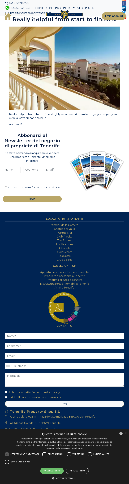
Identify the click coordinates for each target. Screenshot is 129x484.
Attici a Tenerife (64, 287)
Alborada (64, 248)
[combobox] (121, 433)
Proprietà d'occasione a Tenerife (64, 276)
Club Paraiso (65, 236)
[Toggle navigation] (124, 9)
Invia (65, 403)
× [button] (125, 433)
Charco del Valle (64, 228)
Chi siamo (19, 16)
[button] (64, 478)
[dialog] (64, 456)
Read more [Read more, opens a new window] (77, 448)
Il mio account (113, 16)
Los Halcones (64, 244)
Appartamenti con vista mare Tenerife (64, 272)
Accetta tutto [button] (52, 470)
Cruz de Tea (64, 259)
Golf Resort (64, 252)
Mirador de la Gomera (64, 225)
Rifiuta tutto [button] (77, 470)
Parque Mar (64, 232)
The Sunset (64, 240)
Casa (7, 16)
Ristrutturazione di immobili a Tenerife (64, 283)
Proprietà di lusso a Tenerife (64, 279)
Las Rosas (64, 255)
